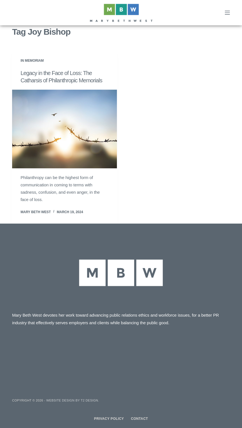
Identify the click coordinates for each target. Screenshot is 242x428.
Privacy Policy (109, 419)
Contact (139, 419)
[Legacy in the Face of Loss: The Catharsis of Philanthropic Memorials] (64, 129)
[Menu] (227, 12)
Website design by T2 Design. (72, 400)
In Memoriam (32, 61)
